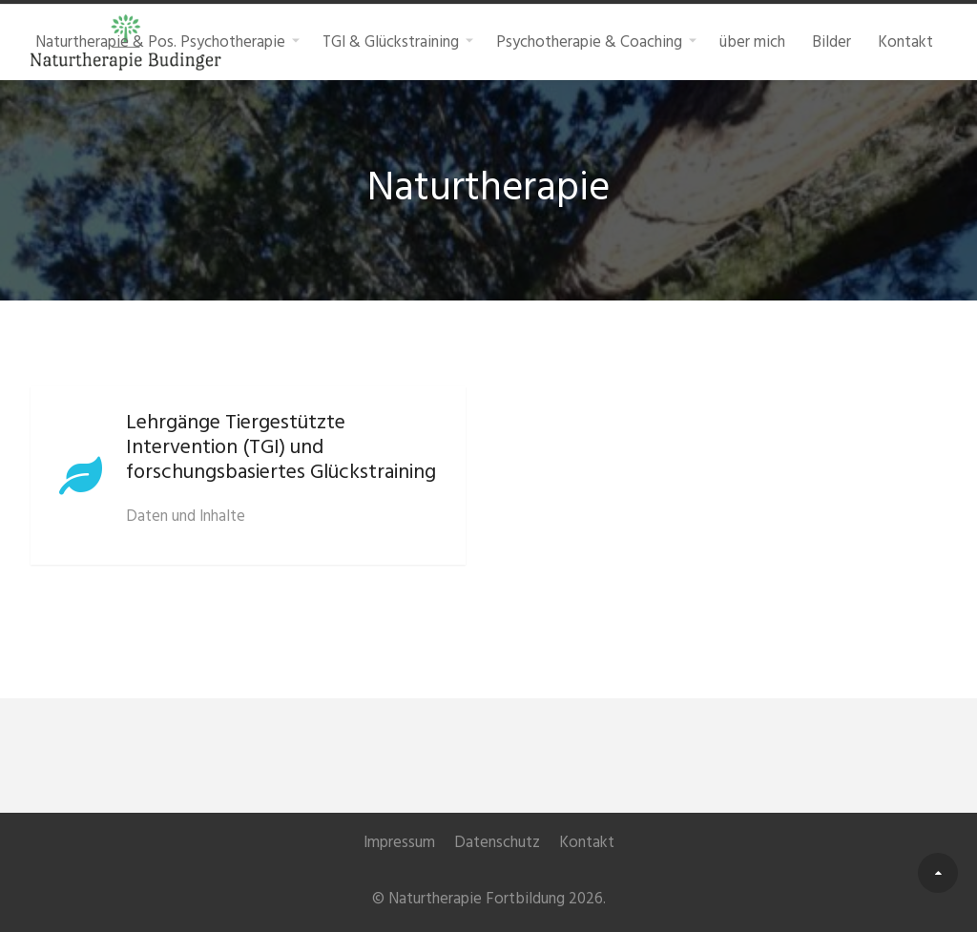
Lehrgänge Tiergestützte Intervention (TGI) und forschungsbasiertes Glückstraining (281, 447)
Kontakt (905, 41)
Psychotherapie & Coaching (589, 41)
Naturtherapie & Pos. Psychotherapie (160, 41)
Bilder (831, 41)
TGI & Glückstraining (390, 41)
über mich (752, 41)
